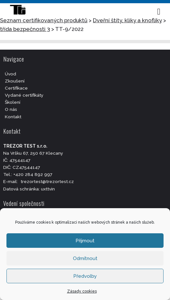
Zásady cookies (82, 291)
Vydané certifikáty (24, 95)
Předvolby (85, 276)
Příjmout (85, 241)
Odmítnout (85, 258)
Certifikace (16, 88)
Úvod (10, 73)
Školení (12, 102)
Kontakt (13, 116)
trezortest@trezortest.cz (47, 181)
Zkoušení (15, 80)
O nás (11, 109)
